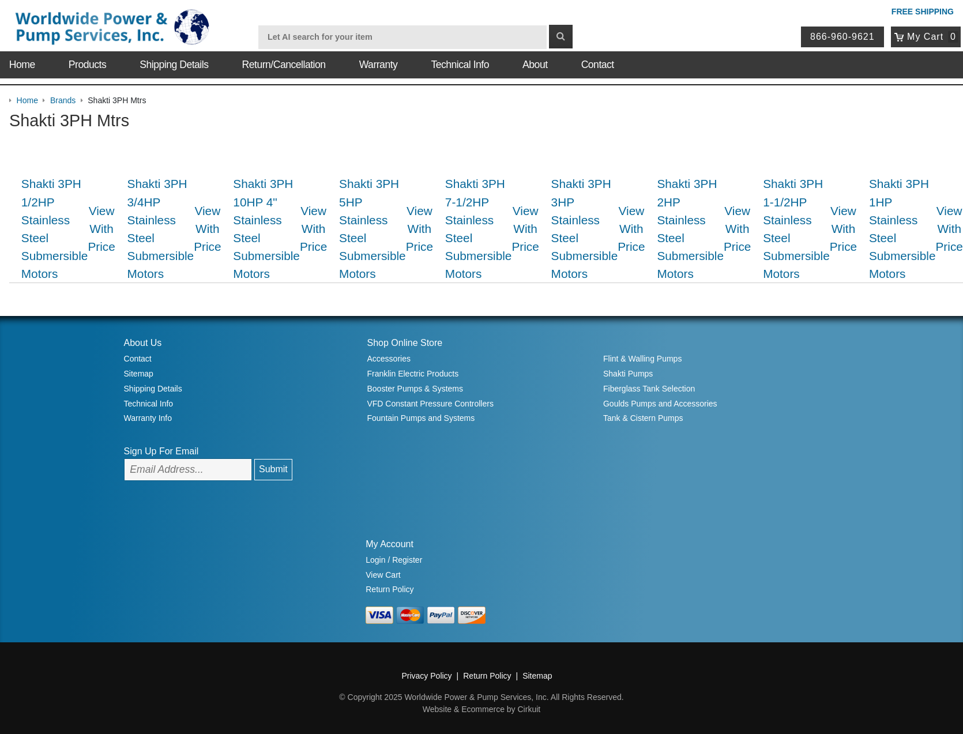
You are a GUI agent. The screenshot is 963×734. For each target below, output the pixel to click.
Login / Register (394, 559)
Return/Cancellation (284, 64)
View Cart (383, 574)
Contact (597, 64)
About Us (143, 343)
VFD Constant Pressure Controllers (430, 403)
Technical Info (460, 64)
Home (22, 64)
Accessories (388, 358)
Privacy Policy (426, 675)
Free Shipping (922, 11)
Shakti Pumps (628, 373)
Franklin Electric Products (412, 373)
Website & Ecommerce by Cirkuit (481, 709)
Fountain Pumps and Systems (421, 418)
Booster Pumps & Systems (415, 388)
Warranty (378, 64)
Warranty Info (148, 418)
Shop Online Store (404, 343)
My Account (389, 544)
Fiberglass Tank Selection (649, 388)
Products (87, 64)
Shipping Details (174, 64)
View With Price (101, 228)
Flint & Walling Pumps (642, 358)
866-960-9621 (842, 37)
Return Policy (389, 589)
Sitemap (138, 373)
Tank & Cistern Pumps (643, 418)
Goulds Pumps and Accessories (660, 403)
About (534, 64)
